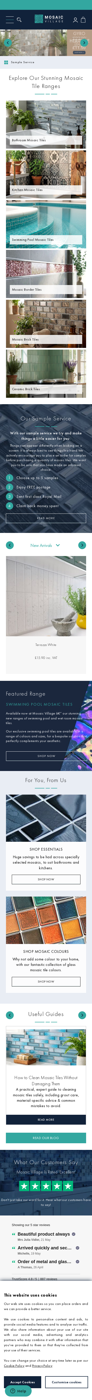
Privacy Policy (42, 1365)
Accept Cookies (22, 1382)
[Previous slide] (8, 43)
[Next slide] (84, 43)
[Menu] (10, 19)
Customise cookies (66, 1382)
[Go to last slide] (10, 545)
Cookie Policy (14, 1365)
